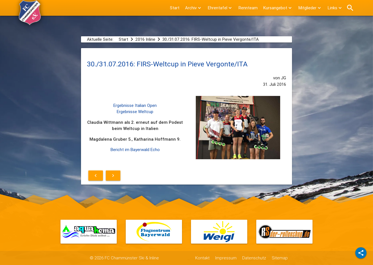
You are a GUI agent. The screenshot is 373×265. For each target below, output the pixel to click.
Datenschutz (254, 257)
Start (174, 7)
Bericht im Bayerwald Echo (135, 149)
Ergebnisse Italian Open (135, 105)
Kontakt (202, 257)
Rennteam (248, 7)
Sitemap (280, 257)
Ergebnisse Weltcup (135, 111)
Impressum (226, 257)
